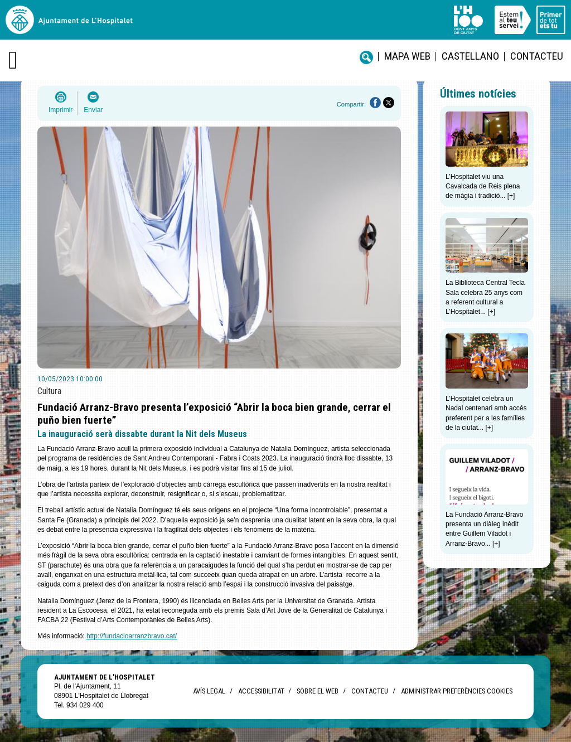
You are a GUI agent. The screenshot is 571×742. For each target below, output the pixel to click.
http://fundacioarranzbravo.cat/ (131, 636)
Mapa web (407, 56)
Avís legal (209, 691)
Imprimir (60, 110)
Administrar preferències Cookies (456, 691)
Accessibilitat (261, 691)
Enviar (93, 110)
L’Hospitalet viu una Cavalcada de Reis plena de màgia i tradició (483, 186)
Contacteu (536, 56)
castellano (470, 56)
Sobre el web (317, 691)
